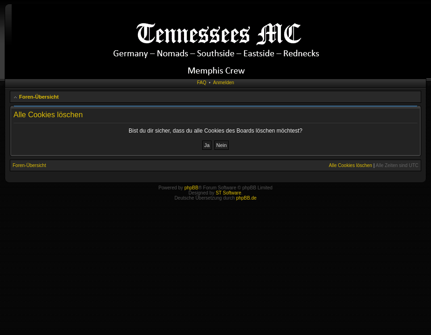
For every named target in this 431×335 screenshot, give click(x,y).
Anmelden (223, 82)
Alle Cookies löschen (350, 165)
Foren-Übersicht (39, 97)
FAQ (201, 82)
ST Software (228, 192)
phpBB (191, 187)
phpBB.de (246, 198)
